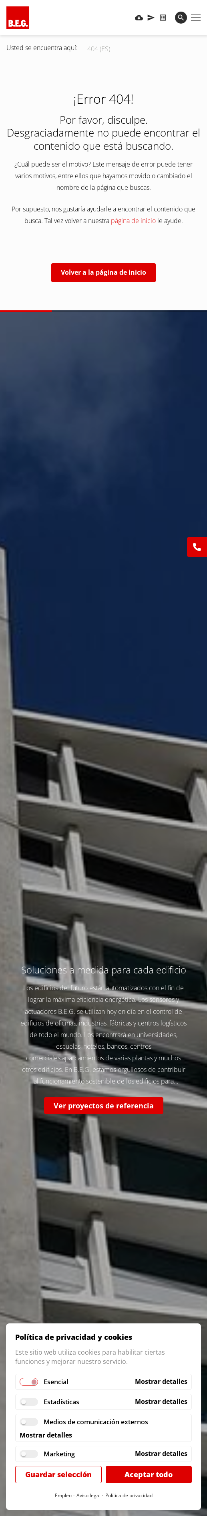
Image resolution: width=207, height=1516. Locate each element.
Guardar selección (58, 1474)
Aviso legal (88, 1495)
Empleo (63, 1495)
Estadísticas (61, 1401)
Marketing (59, 1454)
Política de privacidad (129, 1495)
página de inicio (133, 220)
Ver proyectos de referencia (104, 1105)
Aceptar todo (149, 1474)
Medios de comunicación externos (96, 1421)
